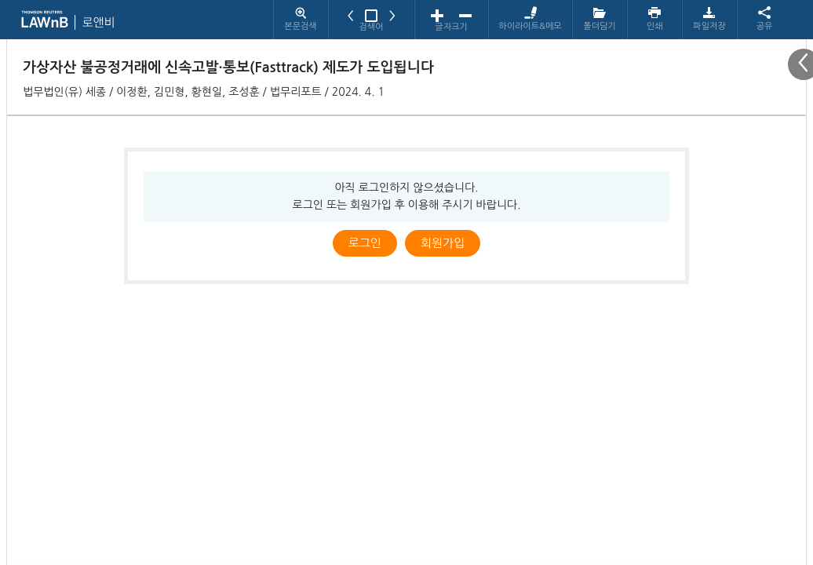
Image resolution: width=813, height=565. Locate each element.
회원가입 (443, 243)
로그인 (364, 243)
